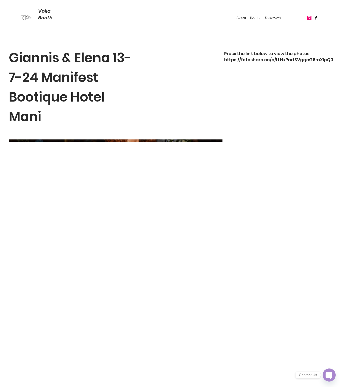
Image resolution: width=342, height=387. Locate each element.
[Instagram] (309, 18)
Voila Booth (45, 14)
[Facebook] (316, 18)
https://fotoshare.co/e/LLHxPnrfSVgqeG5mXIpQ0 (278, 60)
